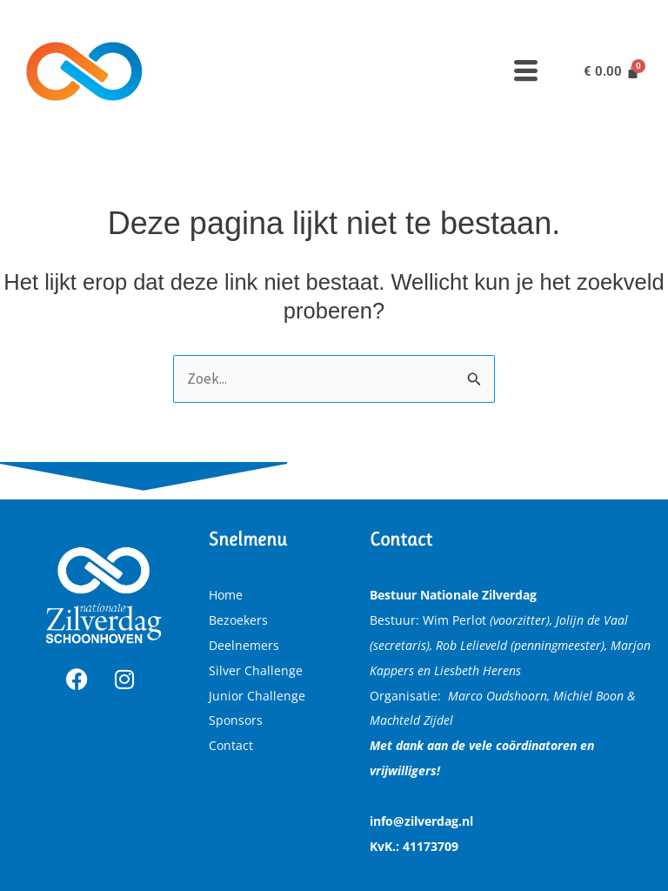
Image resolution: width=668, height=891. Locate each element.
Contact (231, 745)
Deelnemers (244, 645)
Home (226, 594)
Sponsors (236, 720)
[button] (526, 71)
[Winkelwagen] (611, 72)
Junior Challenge (257, 695)
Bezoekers (238, 620)
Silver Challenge (256, 670)
